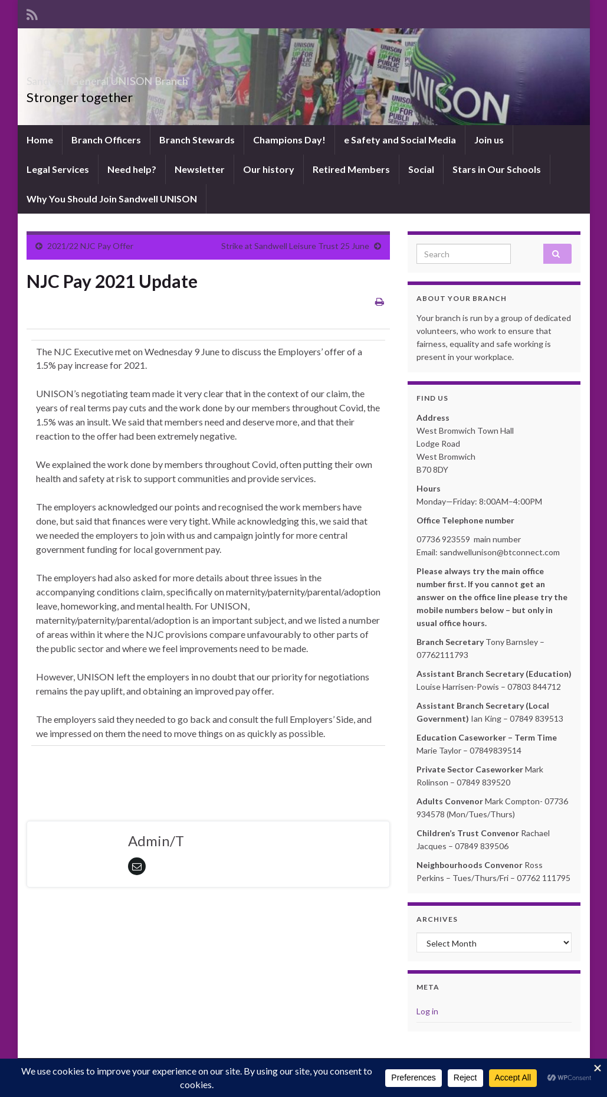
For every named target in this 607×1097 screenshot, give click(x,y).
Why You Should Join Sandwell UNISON (112, 198)
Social (421, 169)
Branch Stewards (197, 139)
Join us (489, 139)
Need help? (131, 169)
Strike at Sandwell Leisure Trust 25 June (295, 246)
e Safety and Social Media (400, 139)
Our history (268, 169)
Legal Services (58, 169)
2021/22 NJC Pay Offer (90, 246)
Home (40, 139)
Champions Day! (289, 139)
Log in (427, 1011)
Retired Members (351, 169)
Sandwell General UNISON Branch (159, 77)
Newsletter (200, 169)
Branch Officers (106, 139)
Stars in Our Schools (496, 169)
